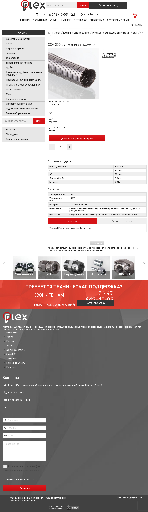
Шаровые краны (15, 48)
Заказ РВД (11, 129)
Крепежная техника (16, 99)
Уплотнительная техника (19, 62)
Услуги (54, 20)
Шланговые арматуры (18, 39)
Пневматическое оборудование (23, 84)
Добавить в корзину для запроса (77, 138)
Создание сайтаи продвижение (56, 508)
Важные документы (17, 139)
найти (83, 5)
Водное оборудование (18, 113)
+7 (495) (55, 14)
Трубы (9, 67)
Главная (25, 20)
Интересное (80, 20)
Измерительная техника (19, 103)
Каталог (66, 20)
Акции (9, 345)
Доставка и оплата (118, 20)
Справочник (97, 20)
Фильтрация (12, 58)
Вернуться (97, 243)
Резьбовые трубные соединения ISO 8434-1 (24, 74)
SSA (135, 33)
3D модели (12, 134)
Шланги (10, 43)
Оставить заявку (108, 5)
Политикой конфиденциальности (21, 470)
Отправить (25, 488)
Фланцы (10, 53)
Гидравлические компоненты (22, 108)
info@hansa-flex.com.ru (89, 14)
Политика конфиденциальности (129, 498)
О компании (40, 20)
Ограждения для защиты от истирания (111, 33)
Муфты (10, 94)
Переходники (13, 89)
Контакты (136, 25)
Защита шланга (81, 33)
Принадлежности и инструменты (24, 80)
